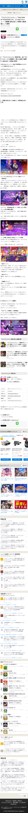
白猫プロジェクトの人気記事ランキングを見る (10, 627)
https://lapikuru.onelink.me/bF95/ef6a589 (11, 95)
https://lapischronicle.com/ (13, 393)
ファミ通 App (6, 2)
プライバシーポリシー (7, 802)
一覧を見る (24, 431)
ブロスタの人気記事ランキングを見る (8, 620)
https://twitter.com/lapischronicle (14, 395)
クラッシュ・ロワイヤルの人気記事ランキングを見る (11, 650)
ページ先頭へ (24, 796)
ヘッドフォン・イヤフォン (8, 435)
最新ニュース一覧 (24, 9)
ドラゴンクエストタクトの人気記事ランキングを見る (11, 657)
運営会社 (20, 800)
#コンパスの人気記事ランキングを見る (8, 604)
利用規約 (15, 800)
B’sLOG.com (14, 804)
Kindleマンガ (20, 435)
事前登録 (10, 12)
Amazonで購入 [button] (5, 459)
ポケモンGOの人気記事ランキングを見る (9, 643)
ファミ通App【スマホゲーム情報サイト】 (10, 9)
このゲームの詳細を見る (14, 381)
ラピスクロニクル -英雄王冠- (7, 416)
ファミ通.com (22, 802)
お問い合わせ (8, 800)
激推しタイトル (16, 12)
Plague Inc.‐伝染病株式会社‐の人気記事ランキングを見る (11, 634)
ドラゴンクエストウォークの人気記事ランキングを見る (12, 613)
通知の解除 (15, 802)
